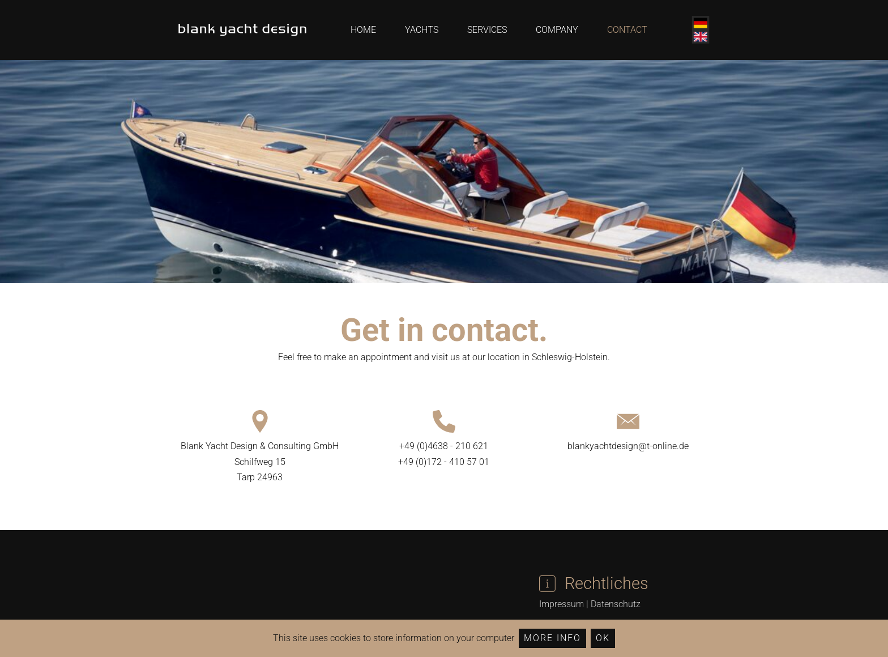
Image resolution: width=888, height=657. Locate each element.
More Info (552, 638)
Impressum (561, 604)
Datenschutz (616, 604)
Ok (603, 638)
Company (557, 29)
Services (487, 29)
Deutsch (700, 23)
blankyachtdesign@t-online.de (628, 446)
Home (363, 29)
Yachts (421, 29)
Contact (627, 29)
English (700, 37)
